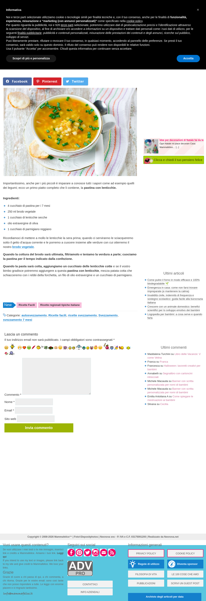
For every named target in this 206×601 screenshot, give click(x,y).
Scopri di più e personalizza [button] (31, 58)
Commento (12, 394)
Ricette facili (57, 315)
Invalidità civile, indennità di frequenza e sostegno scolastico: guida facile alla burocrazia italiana (175, 299)
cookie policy (134, 21)
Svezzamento (108, 315)
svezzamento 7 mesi (17, 319)
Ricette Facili (27, 304)
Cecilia (164, 404)
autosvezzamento (34, 315)
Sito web (10, 419)
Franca (164, 361)
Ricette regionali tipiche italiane (60, 304)
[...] (177, 147)
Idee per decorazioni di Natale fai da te (182, 140)
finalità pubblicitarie (30, 33)
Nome (9, 402)
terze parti (67, 25)
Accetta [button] (188, 58)
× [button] (198, 9)
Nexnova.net (171, 536)
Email (9, 410)
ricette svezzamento (82, 315)
